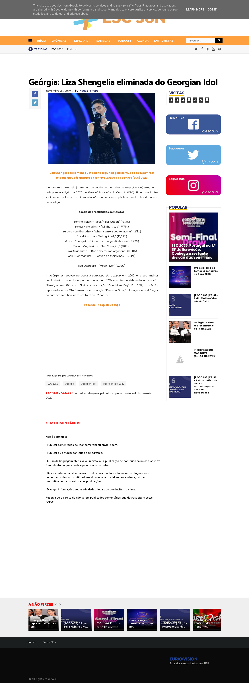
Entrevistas (163, 40)
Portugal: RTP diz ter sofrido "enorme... (206, 623)
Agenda (143, 40)
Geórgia (69, 383)
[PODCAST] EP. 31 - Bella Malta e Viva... (75, 625)
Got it (212, 9)
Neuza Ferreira (89, 90)
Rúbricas (103, 40)
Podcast (124, 40)
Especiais (81, 40)
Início (31, 642)
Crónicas (59, 40)
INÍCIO (41, 40)
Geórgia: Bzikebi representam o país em (43, 623)
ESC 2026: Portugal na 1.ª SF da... (108, 625)
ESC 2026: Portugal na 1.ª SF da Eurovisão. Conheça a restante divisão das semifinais (194, 252)
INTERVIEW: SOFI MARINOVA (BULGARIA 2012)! (204, 353)
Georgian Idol (88, 383)
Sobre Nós (49, 642)
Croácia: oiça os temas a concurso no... (141, 623)
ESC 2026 (57, 49)
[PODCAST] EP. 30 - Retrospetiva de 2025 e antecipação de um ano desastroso (205, 385)
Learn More (195, 9)
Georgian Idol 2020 (113, 383)
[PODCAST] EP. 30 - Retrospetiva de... (174, 625)
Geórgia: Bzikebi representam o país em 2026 (204, 325)
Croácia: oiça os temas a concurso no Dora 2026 (206, 271)
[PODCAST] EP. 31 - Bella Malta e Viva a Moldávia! (206, 298)
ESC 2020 (53, 383)
